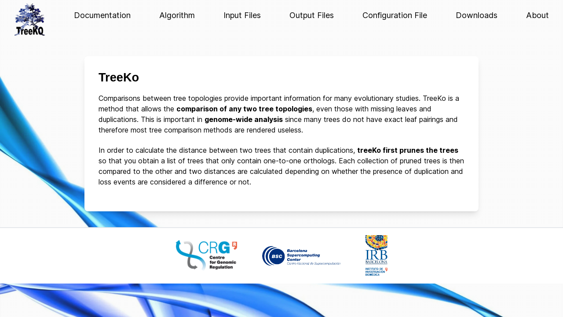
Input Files (242, 15)
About (537, 15)
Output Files (311, 15)
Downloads (476, 15)
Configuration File (394, 15)
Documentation (102, 15)
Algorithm (177, 15)
